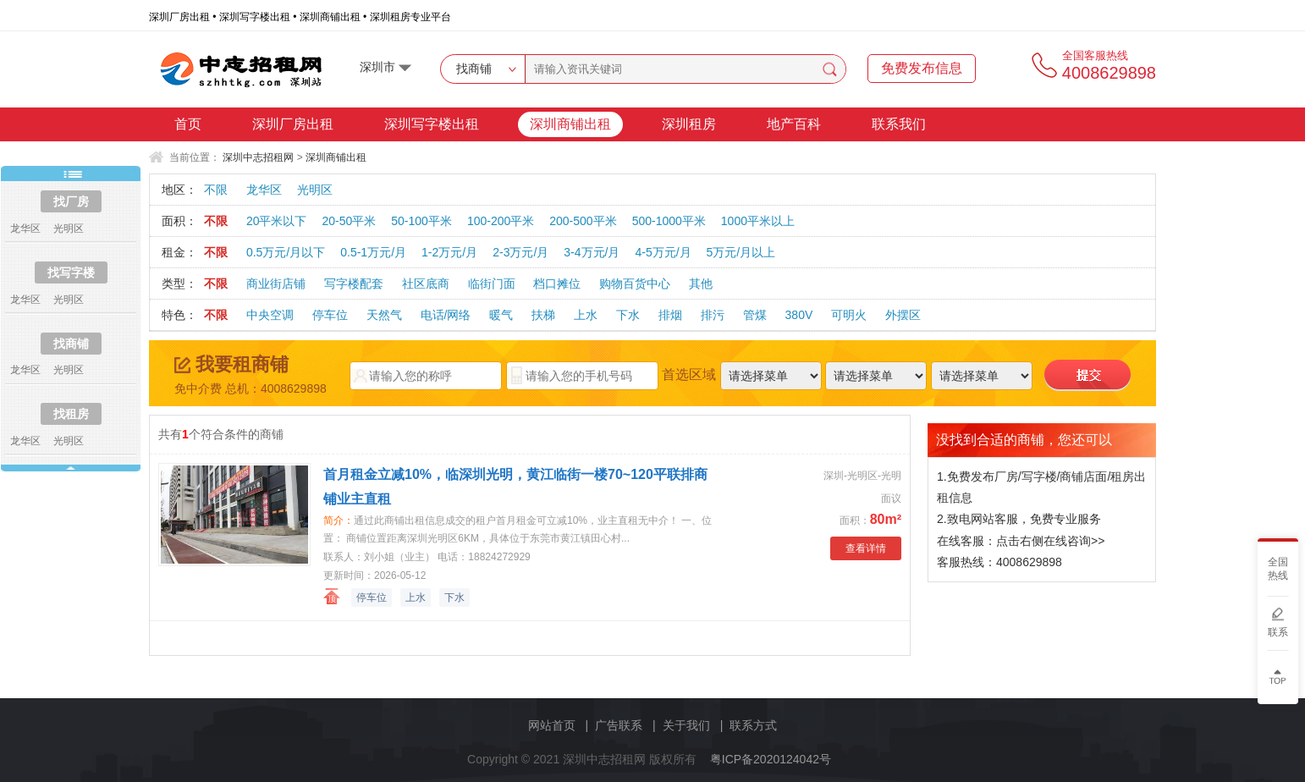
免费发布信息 (921, 68)
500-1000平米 (669, 221)
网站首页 (551, 725)
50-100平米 (421, 221)
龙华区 (264, 189)
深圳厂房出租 (292, 124)
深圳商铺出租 (570, 124)
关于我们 (686, 725)
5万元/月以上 (741, 252)
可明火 (849, 315)
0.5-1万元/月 (373, 252)
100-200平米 (500, 221)
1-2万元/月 (449, 252)
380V (799, 315)
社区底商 (425, 283)
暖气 (501, 315)
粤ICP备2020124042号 (770, 759)
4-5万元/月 (663, 252)
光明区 (315, 189)
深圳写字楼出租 (431, 124)
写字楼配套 (353, 283)
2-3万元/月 (520, 252)
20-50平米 (349, 221)
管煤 (755, 315)
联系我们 (899, 124)
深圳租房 (689, 124)
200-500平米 (582, 221)
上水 (585, 315)
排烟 (670, 315)
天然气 (384, 315)
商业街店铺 (276, 283)
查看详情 (865, 548)
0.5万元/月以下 (285, 252)
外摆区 (903, 315)
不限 (216, 189)
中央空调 (270, 315)
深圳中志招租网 (258, 157)
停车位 (330, 315)
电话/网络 (446, 315)
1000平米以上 (758, 221)
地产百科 (794, 124)
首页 (187, 124)
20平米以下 (276, 221)
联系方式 (753, 725)
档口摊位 (557, 283)
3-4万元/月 (591, 252)
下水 (628, 315)
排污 (712, 315)
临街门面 (491, 283)
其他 (701, 283)
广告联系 (618, 725)
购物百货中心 (634, 283)
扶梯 (543, 315)
